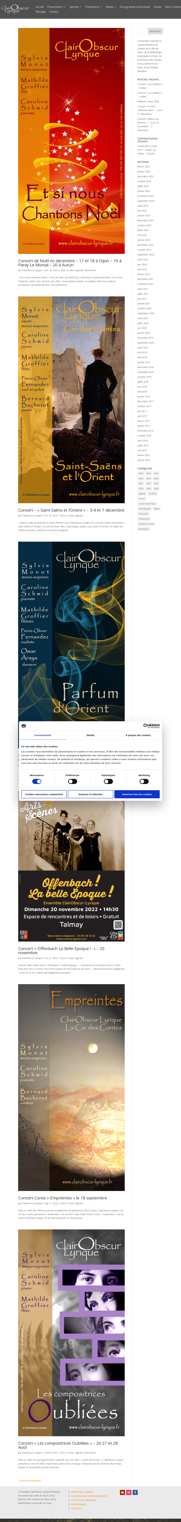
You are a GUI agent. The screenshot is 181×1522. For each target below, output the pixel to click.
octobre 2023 (144, 225)
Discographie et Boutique (135, 7)
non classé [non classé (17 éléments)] (143, 513)
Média (109, 7)
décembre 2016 (145, 430)
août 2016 (142, 440)
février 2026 (143, 166)
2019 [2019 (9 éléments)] (148, 478)
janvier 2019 (143, 362)
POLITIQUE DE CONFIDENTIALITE (89, 1496)
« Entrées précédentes (29, 1480)
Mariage (41, 11)
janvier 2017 (143, 425)
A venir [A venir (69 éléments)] (142, 498)
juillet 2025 (143, 186)
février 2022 (143, 274)
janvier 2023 (143, 239)
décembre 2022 (145, 244)
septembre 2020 (145, 313)
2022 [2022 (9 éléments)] (148, 483)
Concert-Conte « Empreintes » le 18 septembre (62, 1198)
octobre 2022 (144, 249)
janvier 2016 (143, 460)
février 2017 (143, 421)
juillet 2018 (143, 381)
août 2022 (142, 259)
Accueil (40, 7)
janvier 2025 (143, 191)
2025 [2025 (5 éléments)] (148, 488)
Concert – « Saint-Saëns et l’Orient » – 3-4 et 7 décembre (71, 510)
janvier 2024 (143, 215)
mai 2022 (142, 269)
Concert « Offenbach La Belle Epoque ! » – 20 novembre (61, 950)
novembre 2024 (145, 195)
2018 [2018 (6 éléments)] (141, 478)
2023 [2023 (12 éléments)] (156, 483)
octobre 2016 (144, 435)
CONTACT (76, 1508)
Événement (90, 270)
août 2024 (142, 205)
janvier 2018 (143, 396)
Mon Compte (173, 7)
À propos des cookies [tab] (138, 735)
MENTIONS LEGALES (82, 1491)
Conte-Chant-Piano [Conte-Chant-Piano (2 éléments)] (147, 503)
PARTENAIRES (78, 1504)
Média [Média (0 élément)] (157, 508)
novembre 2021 (145, 283)
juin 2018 (142, 386)
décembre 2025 (145, 176)
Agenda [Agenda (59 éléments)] (142, 493)
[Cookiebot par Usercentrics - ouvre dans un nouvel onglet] (146, 726)
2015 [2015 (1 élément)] (141, 473)
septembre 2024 (145, 200)
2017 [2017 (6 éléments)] (156, 473)
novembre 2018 (145, 372)
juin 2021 (142, 298)
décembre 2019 (145, 337)
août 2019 (142, 347)
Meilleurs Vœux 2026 (148, 101)
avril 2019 (142, 357)
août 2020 (142, 318)
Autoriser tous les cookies (137, 794)
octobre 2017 (144, 406)
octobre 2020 (144, 308)
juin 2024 (142, 210)
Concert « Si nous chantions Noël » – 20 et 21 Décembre (150, 110)
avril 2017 (142, 416)
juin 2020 (142, 327)
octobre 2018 (144, 376)
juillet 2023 (143, 230)
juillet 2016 (143, 445)
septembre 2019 (145, 342)
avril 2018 (142, 391)
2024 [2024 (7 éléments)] (141, 488)
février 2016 (143, 455)
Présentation (55, 7)
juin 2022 (142, 264)
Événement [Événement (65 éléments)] (144, 529)
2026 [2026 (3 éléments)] (156, 488)
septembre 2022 (145, 254)
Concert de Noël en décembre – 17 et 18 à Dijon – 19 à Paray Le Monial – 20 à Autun (70, 263)
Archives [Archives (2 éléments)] (153, 493)
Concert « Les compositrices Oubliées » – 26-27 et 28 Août (68, 1445)
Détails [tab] (90, 735)
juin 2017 (142, 411)
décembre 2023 (145, 220)
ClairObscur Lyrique (32, 270)
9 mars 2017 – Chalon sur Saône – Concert (147, 150)
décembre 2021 (145, 279)
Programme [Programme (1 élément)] (144, 518)
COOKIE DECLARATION (83, 1500)
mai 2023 (142, 235)
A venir (70, 270)
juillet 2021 (143, 293)
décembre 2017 (145, 401)
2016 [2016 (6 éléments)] (148, 473)
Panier (158, 7)
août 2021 (142, 288)
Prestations (92, 7)
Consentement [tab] (42, 735)
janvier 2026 (143, 171)
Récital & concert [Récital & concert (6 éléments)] (146, 524)
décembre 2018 (145, 367)
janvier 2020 (143, 332)
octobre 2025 (144, 181)
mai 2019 (142, 352)
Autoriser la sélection (90, 794)
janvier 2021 (143, 303)
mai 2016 (142, 450)
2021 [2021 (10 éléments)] (141, 483)
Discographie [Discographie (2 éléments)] (145, 508)
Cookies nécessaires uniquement (44, 794)
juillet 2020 (143, 323)
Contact (53, 11)
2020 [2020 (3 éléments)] (156, 478)
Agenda (74, 7)
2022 (63, 270)
